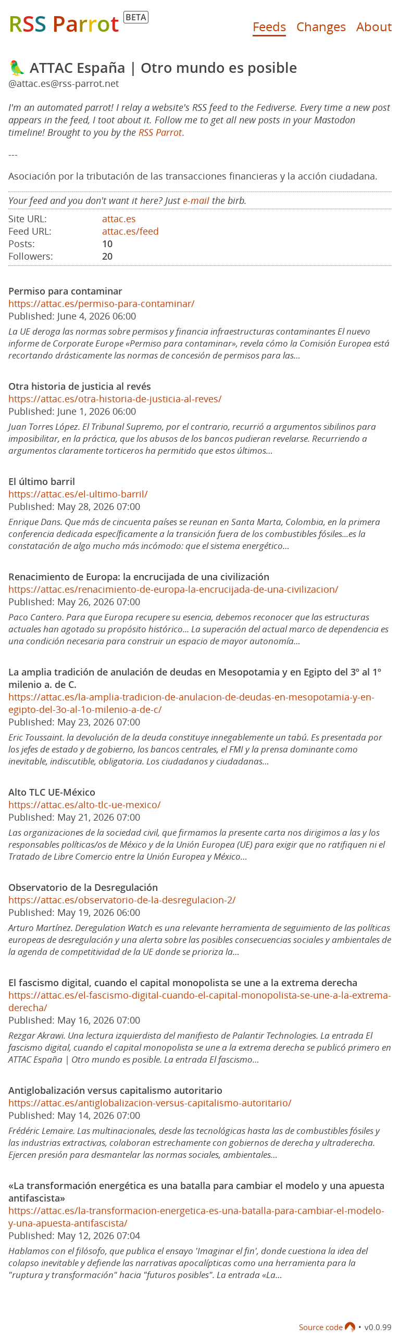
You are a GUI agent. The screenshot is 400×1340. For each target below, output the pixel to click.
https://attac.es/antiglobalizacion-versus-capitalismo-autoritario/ (150, 1102)
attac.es (119, 218)
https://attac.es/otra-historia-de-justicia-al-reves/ (115, 398)
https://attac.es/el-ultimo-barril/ (78, 494)
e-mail (196, 200)
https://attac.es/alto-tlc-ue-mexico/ (84, 804)
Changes (321, 26)
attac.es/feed (130, 231)
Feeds (269, 26)
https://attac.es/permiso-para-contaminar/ (101, 303)
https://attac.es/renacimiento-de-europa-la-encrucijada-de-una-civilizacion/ (173, 589)
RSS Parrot (160, 132)
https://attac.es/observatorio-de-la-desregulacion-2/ (122, 900)
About (374, 26)
